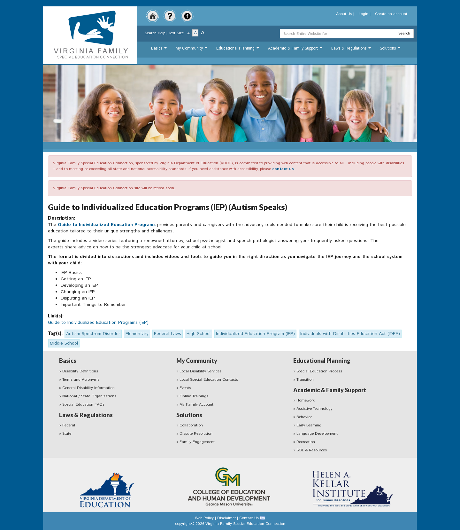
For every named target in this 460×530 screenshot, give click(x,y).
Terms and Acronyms (80, 379)
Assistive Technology (314, 408)
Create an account (391, 14)
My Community (192, 50)
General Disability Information (88, 388)
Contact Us (249, 518)
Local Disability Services (200, 371)
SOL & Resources (311, 450)
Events (185, 388)
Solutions (391, 50)
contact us (283, 169)
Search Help (155, 33)
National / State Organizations (89, 396)
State (66, 433)
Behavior (304, 417)
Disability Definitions (80, 371)
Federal (68, 425)
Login (363, 14)
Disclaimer (226, 518)
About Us (344, 14)
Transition (305, 379)
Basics (159, 50)
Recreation (305, 442)
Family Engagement (197, 442)
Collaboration (191, 425)
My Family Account (196, 404)
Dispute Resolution (196, 433)
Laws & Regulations (351, 50)
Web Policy (204, 518)
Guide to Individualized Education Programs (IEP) (98, 322)
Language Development (317, 433)
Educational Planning (238, 50)
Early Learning (308, 425)
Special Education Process (319, 371)
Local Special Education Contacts (209, 379)
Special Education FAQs (83, 404)
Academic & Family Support (296, 50)
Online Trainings (194, 396)
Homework (305, 400)
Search (404, 33)
